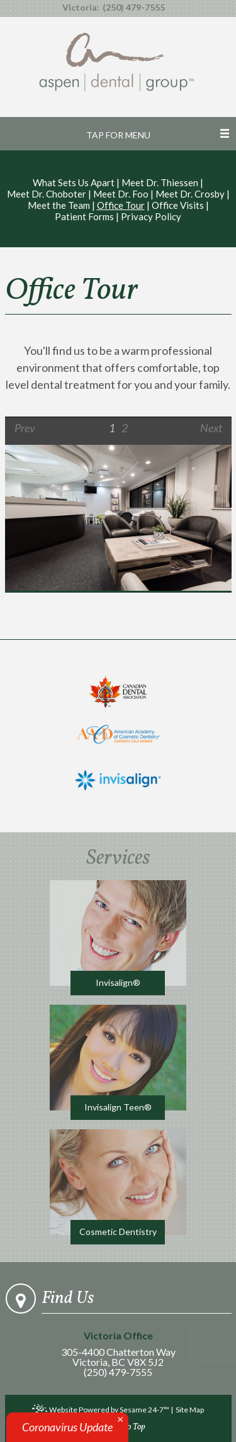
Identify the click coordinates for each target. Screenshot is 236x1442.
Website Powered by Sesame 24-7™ (100, 1410)
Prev (24, 428)
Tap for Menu (118, 135)
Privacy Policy (151, 216)
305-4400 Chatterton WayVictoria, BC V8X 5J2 (118, 1349)
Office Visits (178, 205)
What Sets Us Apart (74, 182)
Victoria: (80, 7)
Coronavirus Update (67, 1427)
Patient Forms (84, 216)
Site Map (190, 1409)
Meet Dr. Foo (121, 193)
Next (211, 428)
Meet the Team (59, 205)
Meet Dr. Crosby (190, 193)
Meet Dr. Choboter (46, 193)
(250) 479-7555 (134, 7)
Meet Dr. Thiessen (159, 182)
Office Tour (121, 205)
